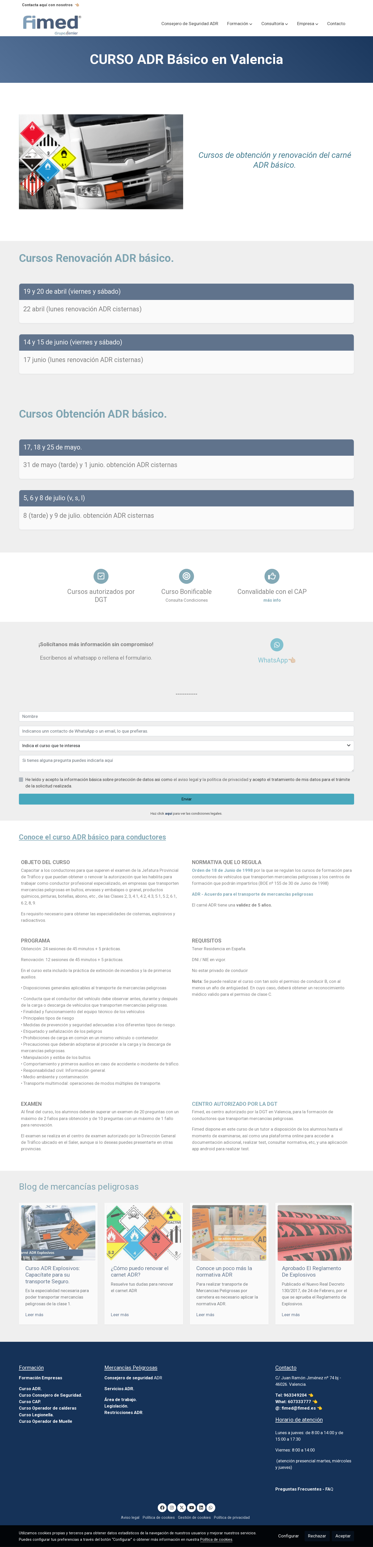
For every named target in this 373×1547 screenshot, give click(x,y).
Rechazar (317, 1535)
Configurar (288, 1535)
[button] (240, 24)
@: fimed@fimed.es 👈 (298, 1408)
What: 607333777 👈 (296, 1401)
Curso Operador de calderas (47, 1408)
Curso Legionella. (36, 1415)
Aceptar (343, 1535)
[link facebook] (162, 1507)
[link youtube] (191, 1507)
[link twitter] (181, 1507)
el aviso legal (186, 779)
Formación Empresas (40, 1378)
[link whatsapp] (211, 1507)
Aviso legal (130, 1517)
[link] (52, 24)
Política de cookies (159, 1517)
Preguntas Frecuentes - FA (302, 1489)
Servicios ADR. (119, 1388)
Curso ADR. (30, 1388)
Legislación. (116, 1406)
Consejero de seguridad (128, 1378)
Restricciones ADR (123, 1412)
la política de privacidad (226, 779)
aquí (168, 814)
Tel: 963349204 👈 (294, 1395)
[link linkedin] (201, 1507)
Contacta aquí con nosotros (47, 5)
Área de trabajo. (120, 1399)
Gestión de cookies (194, 1517)
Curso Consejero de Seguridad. (50, 1395)
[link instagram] (172, 1507)
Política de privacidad (232, 1517)
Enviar (186, 799)
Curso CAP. (30, 1401)
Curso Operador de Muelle (45, 1421)
